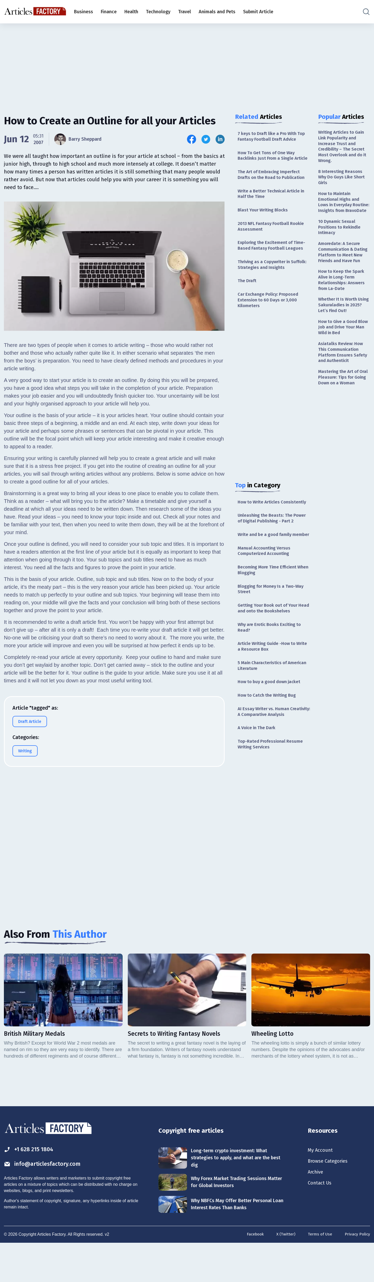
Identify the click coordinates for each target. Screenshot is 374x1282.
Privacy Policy (357, 1273)
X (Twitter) (284, 1273)
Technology (158, 12)
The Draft (247, 293)
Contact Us (320, 1222)
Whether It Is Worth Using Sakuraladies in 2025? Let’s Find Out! (341, 328)
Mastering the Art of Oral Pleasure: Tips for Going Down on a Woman (341, 407)
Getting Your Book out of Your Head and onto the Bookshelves (272, 639)
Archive (316, 1210)
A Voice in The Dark (258, 763)
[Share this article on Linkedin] (220, 139)
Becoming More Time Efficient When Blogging (269, 599)
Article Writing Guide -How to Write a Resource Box (269, 679)
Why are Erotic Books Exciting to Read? (272, 659)
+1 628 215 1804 (31, 1186)
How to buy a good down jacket (271, 716)
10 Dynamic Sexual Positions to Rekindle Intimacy (340, 239)
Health (131, 12)
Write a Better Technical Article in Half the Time (274, 203)
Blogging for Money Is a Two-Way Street (273, 619)
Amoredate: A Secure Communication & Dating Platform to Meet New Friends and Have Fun (344, 269)
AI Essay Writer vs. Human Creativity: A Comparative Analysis (274, 746)
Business (83, 12)
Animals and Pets (217, 12)
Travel (184, 12)
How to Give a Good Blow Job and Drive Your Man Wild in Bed (343, 351)
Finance (109, 12)
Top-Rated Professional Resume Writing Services (272, 780)
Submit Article (258, 12)
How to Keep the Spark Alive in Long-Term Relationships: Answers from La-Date (342, 301)
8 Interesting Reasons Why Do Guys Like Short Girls (343, 180)
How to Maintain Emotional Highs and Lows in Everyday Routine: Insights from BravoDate (341, 210)
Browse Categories (329, 1199)
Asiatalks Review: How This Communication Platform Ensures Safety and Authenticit (344, 378)
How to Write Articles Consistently (260, 519)
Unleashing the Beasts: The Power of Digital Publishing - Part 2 (274, 539)
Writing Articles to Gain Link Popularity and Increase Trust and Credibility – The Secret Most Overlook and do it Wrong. (343, 148)
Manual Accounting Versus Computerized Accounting (266, 579)
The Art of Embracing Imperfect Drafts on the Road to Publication (273, 183)
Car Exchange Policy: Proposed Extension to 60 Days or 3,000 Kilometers (270, 313)
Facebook (253, 1273)
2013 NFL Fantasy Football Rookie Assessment (273, 236)
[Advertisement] (187, 63)
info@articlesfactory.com (45, 1202)
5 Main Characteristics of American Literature (264, 699)
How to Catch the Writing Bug (269, 730)
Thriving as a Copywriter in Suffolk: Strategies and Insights (271, 276)
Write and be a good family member (267, 559)
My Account (321, 1187)
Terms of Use (318, 1273)
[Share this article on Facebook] (191, 139)
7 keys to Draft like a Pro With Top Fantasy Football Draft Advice (274, 137)
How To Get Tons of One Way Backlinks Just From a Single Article (268, 160)
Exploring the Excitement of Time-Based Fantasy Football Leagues (274, 256)
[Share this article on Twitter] (205, 139)
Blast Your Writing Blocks (264, 220)
